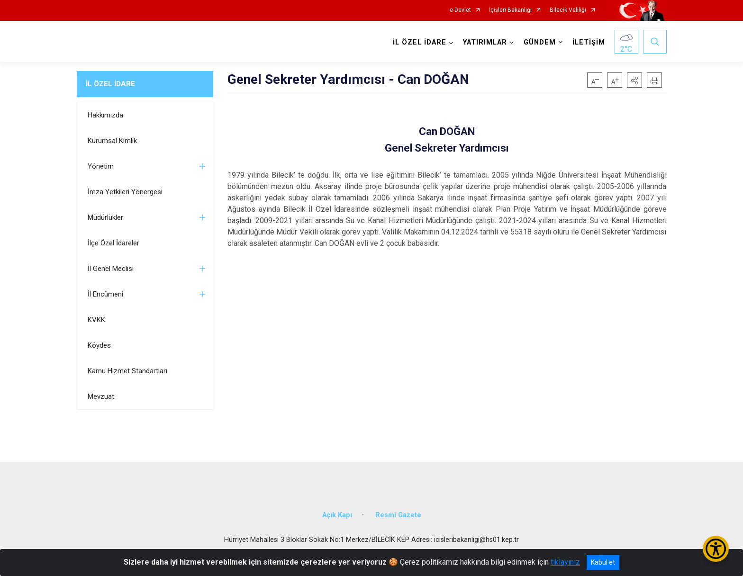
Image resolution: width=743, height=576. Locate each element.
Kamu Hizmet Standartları (127, 371)
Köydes (99, 345)
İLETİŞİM (588, 42)
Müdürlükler (105, 217)
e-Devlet (460, 10)
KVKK (96, 319)
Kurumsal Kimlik (112, 140)
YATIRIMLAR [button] (485, 42)
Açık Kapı (337, 515)
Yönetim (101, 166)
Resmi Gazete (398, 515)
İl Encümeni (105, 294)
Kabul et (603, 562)
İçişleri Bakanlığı (510, 10)
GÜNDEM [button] (540, 42)
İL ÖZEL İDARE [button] (419, 42)
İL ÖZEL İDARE (110, 84)
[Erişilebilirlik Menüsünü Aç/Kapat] (716, 549)
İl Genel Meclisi (111, 268)
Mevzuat (101, 396)
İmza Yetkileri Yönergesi (125, 192)
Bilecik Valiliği (568, 10)
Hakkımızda (105, 115)
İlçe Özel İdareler (113, 243)
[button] (634, 80)
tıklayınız (565, 562)
